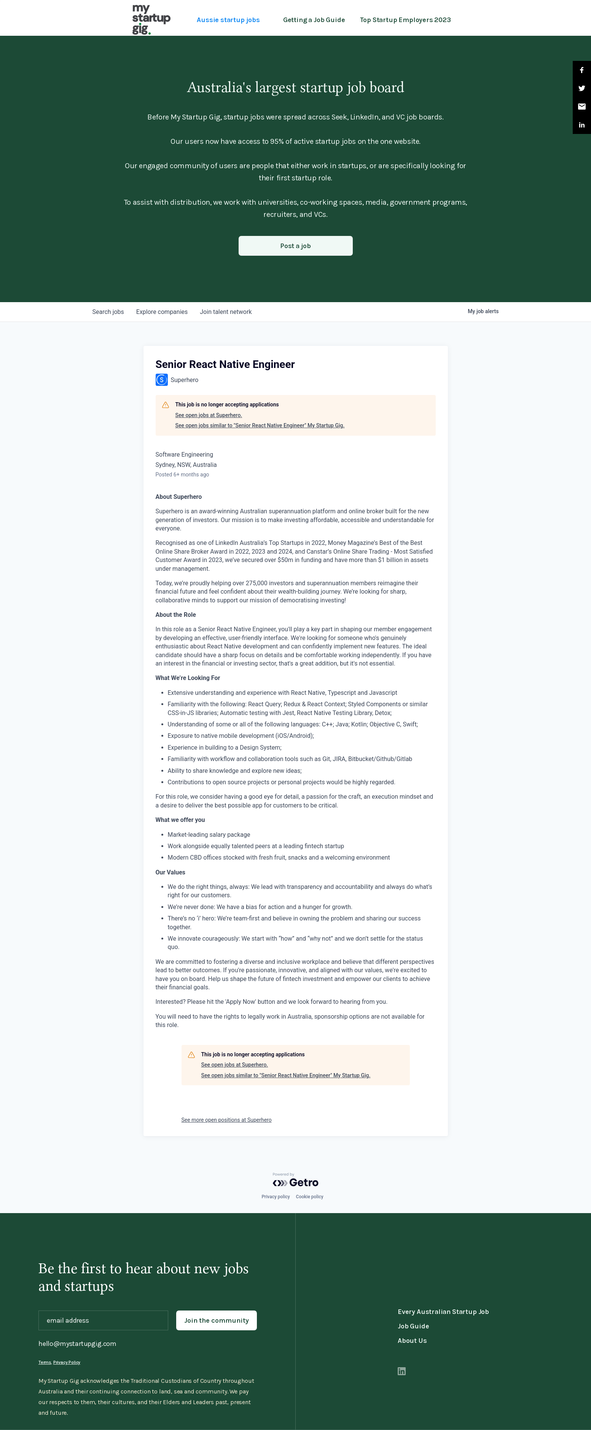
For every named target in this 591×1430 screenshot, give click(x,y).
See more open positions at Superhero (227, 1120)
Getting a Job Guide (314, 20)
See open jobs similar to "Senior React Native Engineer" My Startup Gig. (260, 425)
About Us (412, 1340)
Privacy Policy (66, 1362)
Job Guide (413, 1326)
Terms (44, 1362)
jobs (108, 311)
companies (162, 311)
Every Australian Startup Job (443, 1311)
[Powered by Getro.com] (296, 1179)
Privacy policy (275, 1196)
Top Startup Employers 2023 (405, 20)
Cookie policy (309, 1196)
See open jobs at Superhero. (208, 415)
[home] (151, 20)
